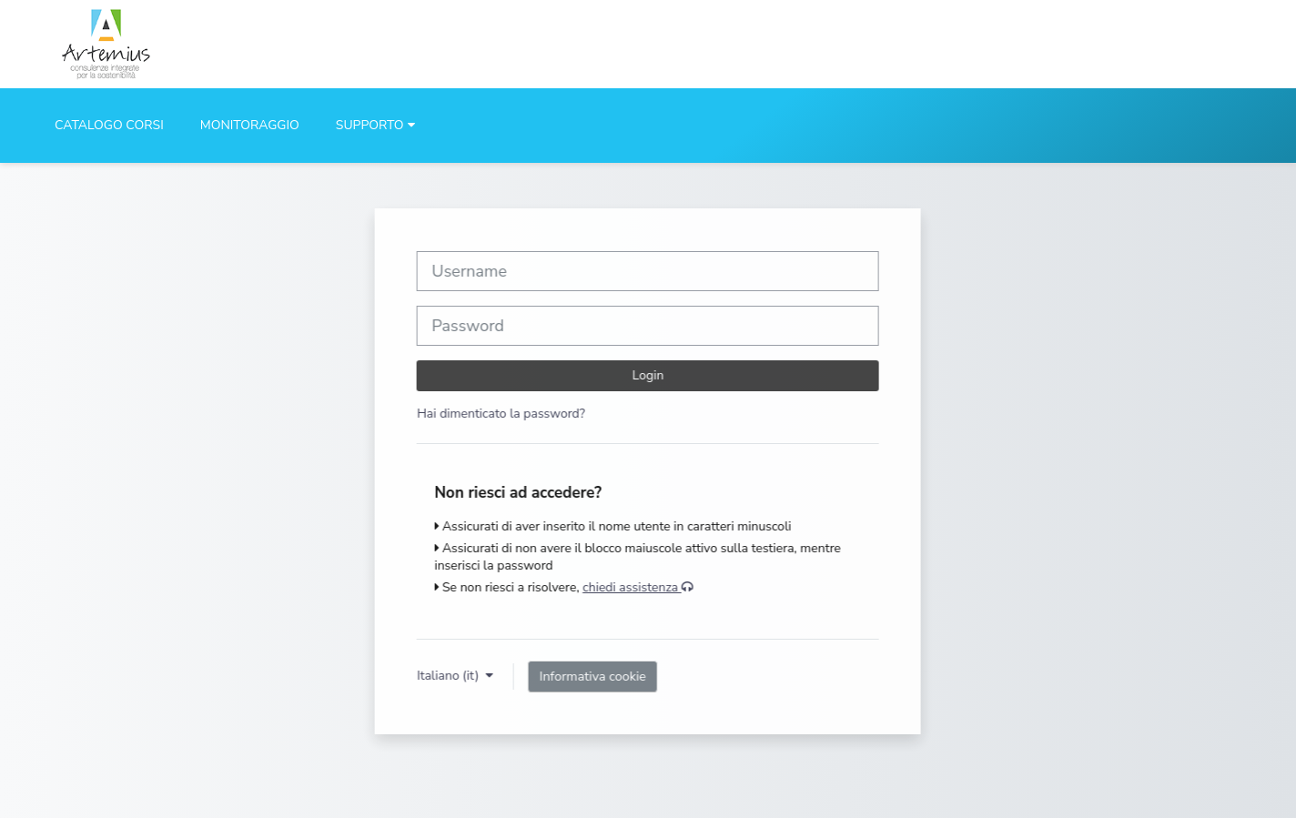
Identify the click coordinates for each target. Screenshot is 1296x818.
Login (648, 375)
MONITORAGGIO (249, 125)
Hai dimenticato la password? (501, 413)
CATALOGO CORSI (109, 125)
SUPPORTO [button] (370, 125)
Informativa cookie (593, 676)
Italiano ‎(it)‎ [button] (449, 675)
